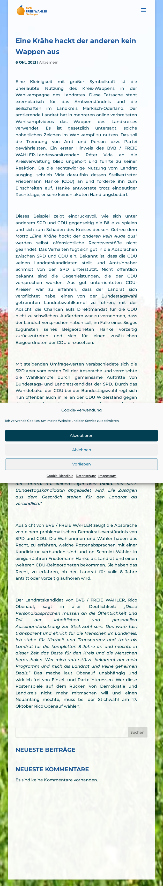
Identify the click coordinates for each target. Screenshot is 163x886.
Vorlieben (81, 472)
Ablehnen (81, 457)
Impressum (107, 484)
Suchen (137, 732)
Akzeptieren (81, 443)
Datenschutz (86, 484)
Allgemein (48, 62)
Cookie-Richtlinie (60, 484)
